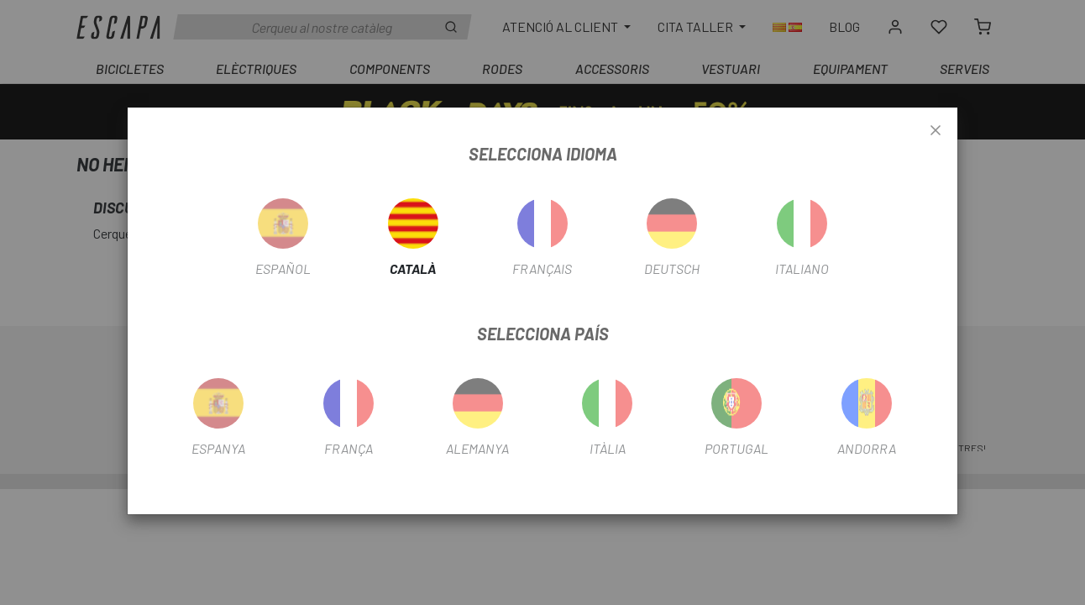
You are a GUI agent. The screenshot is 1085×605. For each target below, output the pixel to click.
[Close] (935, 131)
